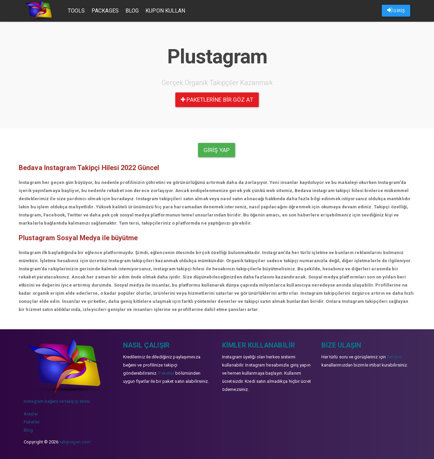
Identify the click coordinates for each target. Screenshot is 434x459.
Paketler (32, 421)
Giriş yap (216, 150)
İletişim (394, 356)
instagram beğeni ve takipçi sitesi (57, 401)
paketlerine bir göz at (217, 99)
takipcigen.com (75, 441)
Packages (105, 10)
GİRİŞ (396, 10)
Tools (76, 10)
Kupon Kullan (165, 10)
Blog (132, 10)
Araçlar (31, 413)
